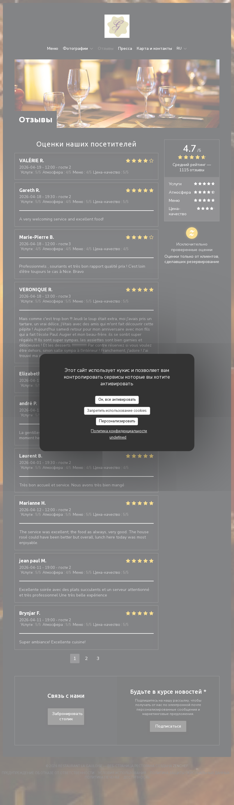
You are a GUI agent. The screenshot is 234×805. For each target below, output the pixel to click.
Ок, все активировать (117, 399)
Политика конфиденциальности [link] (119, 431)
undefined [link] (117, 437)
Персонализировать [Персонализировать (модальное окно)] (117, 421)
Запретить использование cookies (117, 410)
